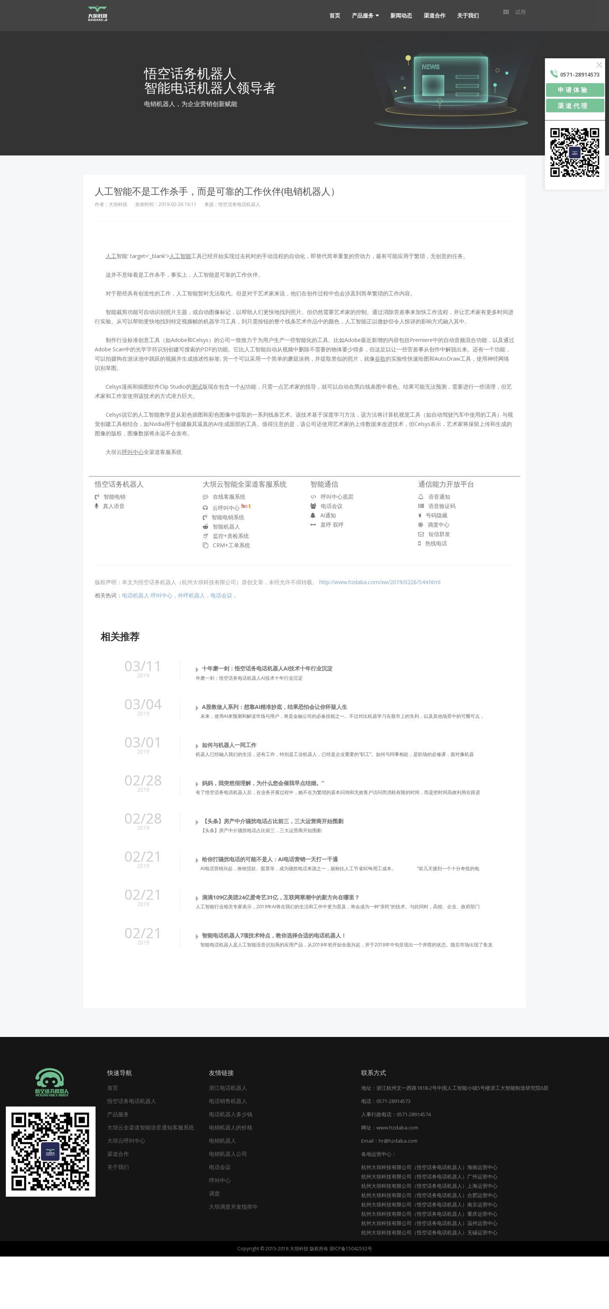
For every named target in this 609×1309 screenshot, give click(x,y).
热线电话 (432, 543)
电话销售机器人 (228, 1153)
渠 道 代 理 (572, 105)
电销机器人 (222, 1193)
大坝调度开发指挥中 (233, 1259)
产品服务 (358, 15)
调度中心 (433, 524)
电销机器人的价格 (230, 1179)
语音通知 (434, 496)
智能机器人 (221, 526)
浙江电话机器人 (228, 1140)
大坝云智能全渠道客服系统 (245, 484)
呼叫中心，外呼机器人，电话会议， (194, 595)
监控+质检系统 (226, 535)
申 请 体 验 (572, 90)
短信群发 (434, 534)
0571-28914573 (393, 1153)
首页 (330, 15)
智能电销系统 (223, 517)
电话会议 (326, 506)
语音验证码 (437, 506)
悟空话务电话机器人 (131, 1153)
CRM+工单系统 (226, 545)
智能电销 (110, 496)
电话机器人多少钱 (230, 1166)
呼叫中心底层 (331, 496)
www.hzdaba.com (397, 1179)
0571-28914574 (414, 1166)
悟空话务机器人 (119, 484)
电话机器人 (135, 595)
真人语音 (110, 506)
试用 (514, 15)
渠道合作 (430, 15)
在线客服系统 (224, 496)
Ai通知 (323, 515)
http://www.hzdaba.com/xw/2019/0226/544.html (379, 582)
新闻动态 (396, 15)
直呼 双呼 (327, 524)
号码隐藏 (432, 515)
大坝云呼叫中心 (126, 1193)
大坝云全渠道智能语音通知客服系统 (150, 1179)
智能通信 (324, 484)
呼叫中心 (220, 1232)
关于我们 (463, 15)
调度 (214, 1246)
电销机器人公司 (228, 1206)
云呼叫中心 (227, 507)
